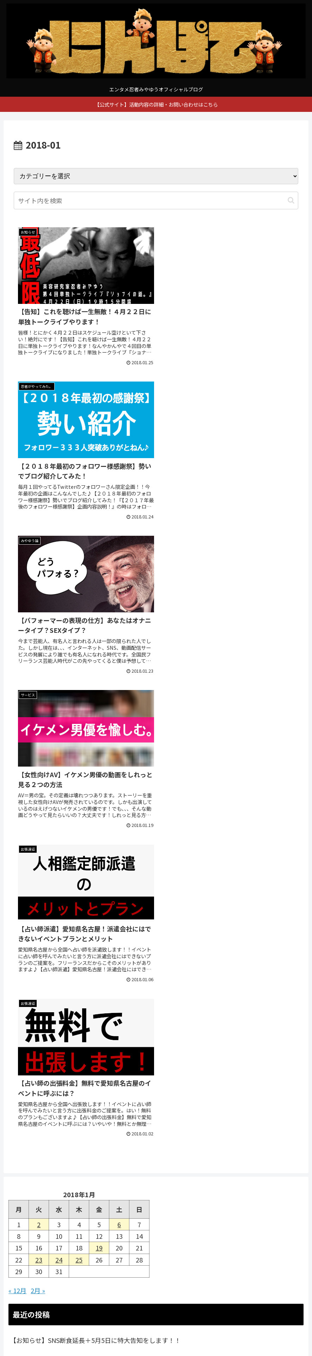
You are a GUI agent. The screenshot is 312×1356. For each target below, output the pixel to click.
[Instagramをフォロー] (228, 1044)
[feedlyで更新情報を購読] (84, 1080)
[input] (156, 200)
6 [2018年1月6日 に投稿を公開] (119, 755)
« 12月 (17, 821)
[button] (291, 200)
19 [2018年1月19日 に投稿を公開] (99, 779)
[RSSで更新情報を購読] (228, 1080)
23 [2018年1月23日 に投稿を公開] (38, 791)
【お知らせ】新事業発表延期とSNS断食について (79, 890)
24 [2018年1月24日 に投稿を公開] (58, 791)
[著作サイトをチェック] (84, 1044)
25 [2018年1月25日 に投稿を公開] (78, 791)
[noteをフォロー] (228, 1062)
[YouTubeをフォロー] (84, 1062)
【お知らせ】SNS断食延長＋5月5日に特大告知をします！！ (95, 871)
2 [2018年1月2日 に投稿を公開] (39, 755)
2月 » (38, 821)
